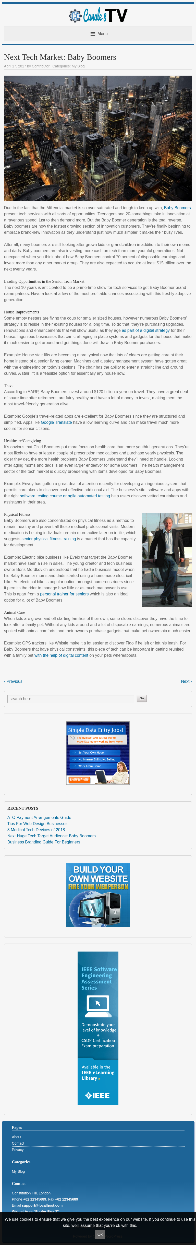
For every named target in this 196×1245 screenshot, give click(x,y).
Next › (186, 681)
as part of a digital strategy (146, 330)
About (16, 1137)
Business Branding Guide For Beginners (43, 842)
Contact (18, 1143)
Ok (100, 1234)
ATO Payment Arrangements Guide (39, 817)
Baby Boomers (177, 208)
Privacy (18, 1150)
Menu (102, 33)
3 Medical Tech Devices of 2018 (36, 830)
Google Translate (56, 422)
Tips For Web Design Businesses (37, 823)
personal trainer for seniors (65, 594)
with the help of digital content (61, 655)
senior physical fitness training (48, 539)
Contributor (41, 66)
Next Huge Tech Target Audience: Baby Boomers (51, 836)
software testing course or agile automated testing (65, 496)
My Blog (78, 66)
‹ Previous (13, 681)
